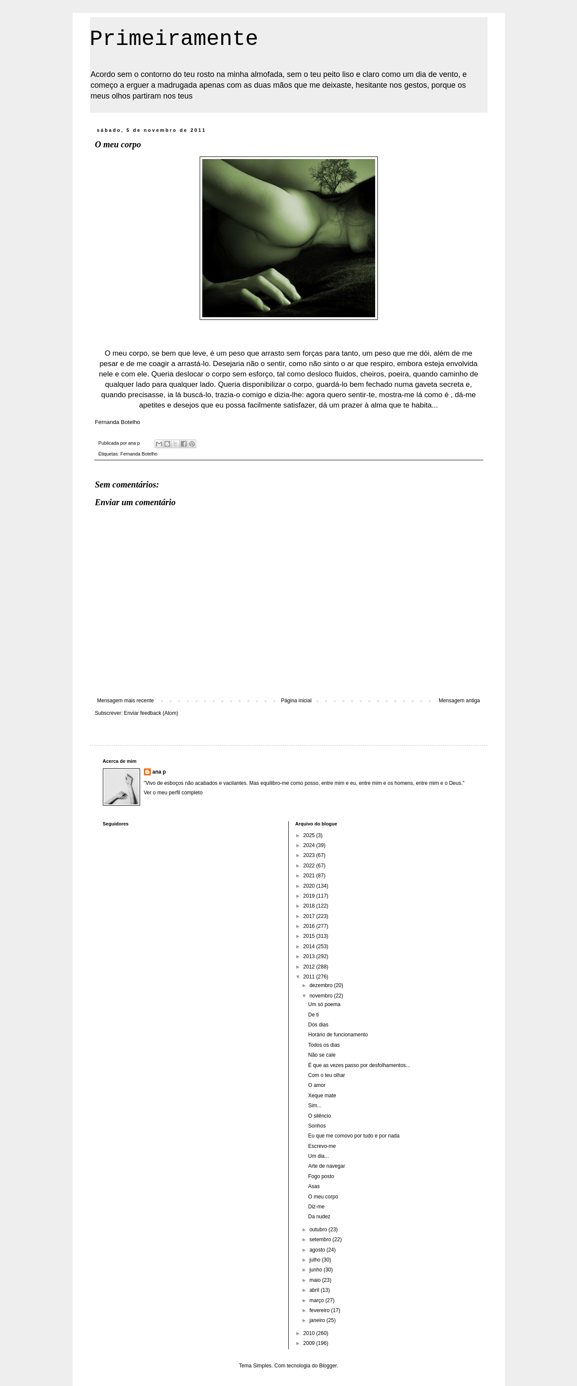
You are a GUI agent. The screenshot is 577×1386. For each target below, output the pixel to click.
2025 (309, 835)
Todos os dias (324, 1045)
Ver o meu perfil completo (173, 793)
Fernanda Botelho (139, 453)
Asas (314, 1186)
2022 (309, 866)
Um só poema (324, 1004)
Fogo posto (321, 1176)
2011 (309, 977)
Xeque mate (322, 1096)
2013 (309, 956)
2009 (309, 1343)
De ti (313, 1015)
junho (316, 1270)
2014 (309, 946)
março (317, 1300)
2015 (309, 936)
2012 (309, 967)
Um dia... (318, 1156)
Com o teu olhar (326, 1075)
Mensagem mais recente (125, 701)
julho (315, 1260)
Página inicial (296, 701)
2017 (309, 916)
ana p (159, 772)
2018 (309, 906)
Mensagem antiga (459, 701)
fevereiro (320, 1310)
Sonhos (317, 1126)
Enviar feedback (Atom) (151, 713)
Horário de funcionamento (338, 1035)
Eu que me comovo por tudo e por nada (353, 1136)
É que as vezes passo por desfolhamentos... (359, 1065)
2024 (309, 845)
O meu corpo (323, 1197)
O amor (316, 1085)
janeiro (317, 1320)
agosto (317, 1250)
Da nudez (319, 1217)
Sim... (315, 1105)
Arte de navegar (326, 1166)
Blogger (328, 1366)
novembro (321, 996)
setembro (320, 1239)
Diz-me (316, 1207)
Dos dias (318, 1025)
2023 (309, 855)
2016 (309, 926)
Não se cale (321, 1055)
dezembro (321, 985)
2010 (309, 1333)
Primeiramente (174, 39)
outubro (318, 1230)
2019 (309, 896)
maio (315, 1280)
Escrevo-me (322, 1146)
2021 (309, 876)
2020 (309, 886)
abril (315, 1290)
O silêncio (319, 1116)
